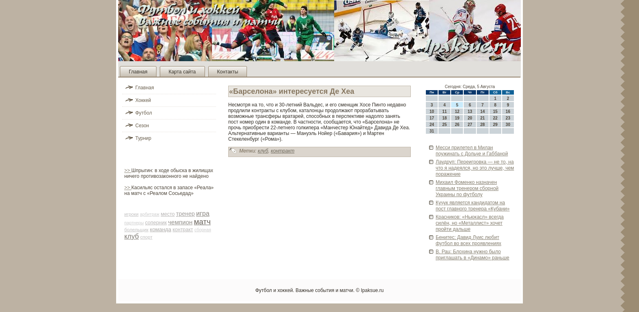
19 (457, 118)
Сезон (142, 125)
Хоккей (143, 100)
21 (482, 118)
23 (508, 118)
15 (495, 111)
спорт (146, 237)
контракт (183, 229)
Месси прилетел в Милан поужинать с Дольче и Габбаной (472, 151)
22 (495, 118)
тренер (185, 213)
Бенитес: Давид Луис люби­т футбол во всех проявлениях (468, 240)
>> (127, 170)
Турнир (143, 138)
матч (202, 221)
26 (457, 124)
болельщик (136, 229)
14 (482, 111)
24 (432, 124)
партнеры (134, 222)
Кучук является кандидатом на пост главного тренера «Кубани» (473, 206)
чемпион (180, 222)
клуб (131, 236)
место (167, 214)
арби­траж (149, 214)
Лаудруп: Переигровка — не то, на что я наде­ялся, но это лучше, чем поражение (475, 168)
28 (482, 124)
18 (444, 118)
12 (457, 111)
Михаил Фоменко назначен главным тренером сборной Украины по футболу (467, 188)
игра (202, 213)
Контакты (227, 72)
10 (432, 111)
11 (444, 111)
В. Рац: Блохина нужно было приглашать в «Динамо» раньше (472, 255)
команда (161, 229)
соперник (156, 223)
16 (508, 111)
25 (444, 124)
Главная (138, 72)
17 (432, 118)
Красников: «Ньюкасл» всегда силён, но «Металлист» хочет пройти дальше (470, 223)
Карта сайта (182, 72)
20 (469, 118)
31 (432, 131)
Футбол (143, 113)
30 (508, 124)
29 (495, 124)
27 (469, 124)
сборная (202, 229)
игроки (131, 214)
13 (469, 111)
